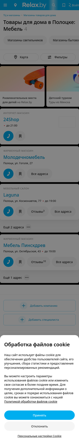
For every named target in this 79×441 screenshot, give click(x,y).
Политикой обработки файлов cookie (30, 401)
